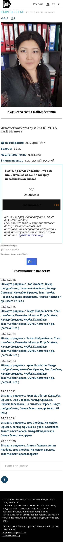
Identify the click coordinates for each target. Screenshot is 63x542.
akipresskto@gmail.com (14, 532)
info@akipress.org (30, 235)
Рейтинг (38, 4)
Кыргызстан (13, 11)
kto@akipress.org (11, 535)
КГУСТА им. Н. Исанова (40, 12)
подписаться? (41, 205)
